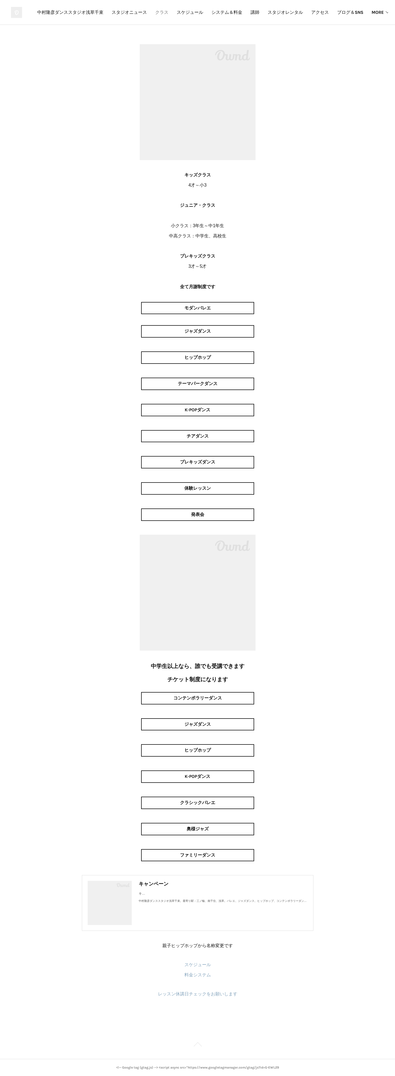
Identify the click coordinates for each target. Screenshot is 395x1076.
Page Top (197, 1045)
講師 (310, 12)
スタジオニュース (185, 12)
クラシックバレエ (197, 802)
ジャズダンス (197, 331)
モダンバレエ (197, 308)
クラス (217, 12)
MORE (373, 12)
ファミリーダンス (197, 855)
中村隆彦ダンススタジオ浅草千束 (126, 12)
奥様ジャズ (198, 828)
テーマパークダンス (197, 383)
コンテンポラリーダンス (197, 698)
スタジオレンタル (341, 12)
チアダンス (198, 436)
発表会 (197, 514)
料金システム (197, 974)
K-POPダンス (197, 409)
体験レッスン (197, 488)
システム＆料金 (282, 12)
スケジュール (245, 12)
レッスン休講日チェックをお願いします (197, 994)
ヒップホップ (197, 357)
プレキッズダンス (197, 462)
